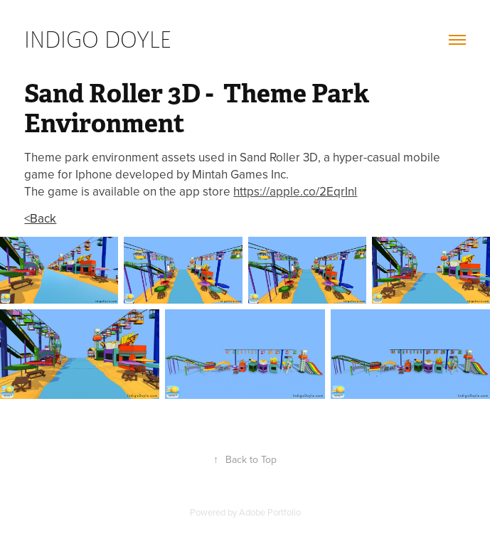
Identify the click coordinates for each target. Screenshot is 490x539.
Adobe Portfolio (270, 512)
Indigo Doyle (97, 39)
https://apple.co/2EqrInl (295, 191)
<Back (40, 218)
